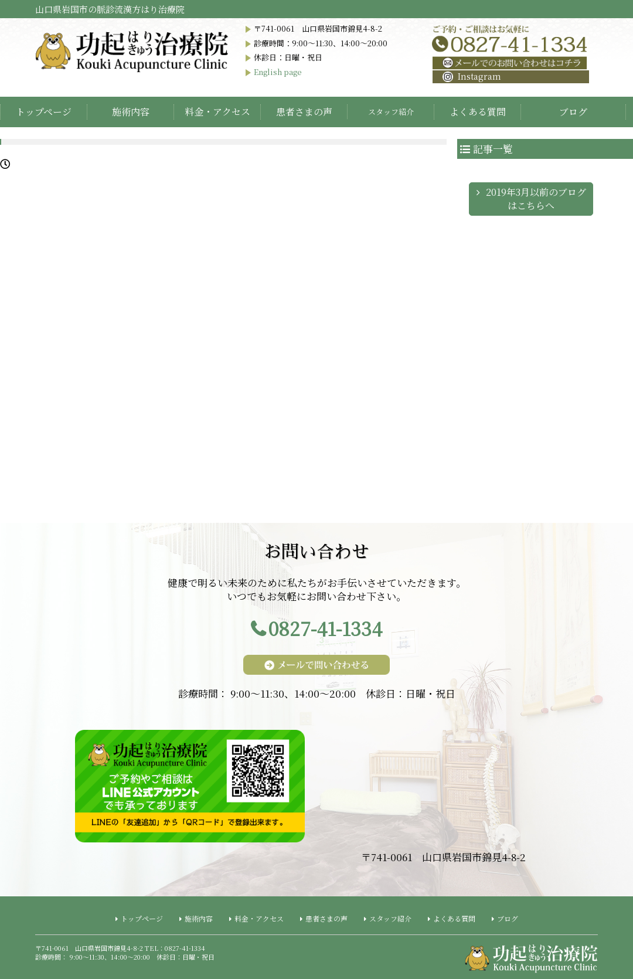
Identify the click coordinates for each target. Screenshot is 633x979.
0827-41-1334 (325, 628)
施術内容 (130, 111)
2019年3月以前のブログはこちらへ (536, 198)
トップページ (44, 111)
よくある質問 (478, 111)
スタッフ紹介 (390, 918)
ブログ (573, 111)
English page (278, 71)
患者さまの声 (304, 111)
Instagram (472, 76)
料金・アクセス (217, 111)
